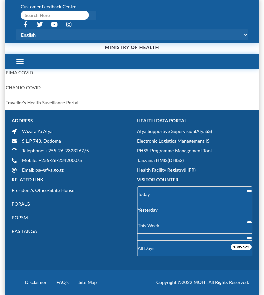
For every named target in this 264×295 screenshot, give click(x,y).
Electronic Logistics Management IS (173, 141)
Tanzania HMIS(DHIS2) (160, 160)
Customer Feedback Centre (48, 6)
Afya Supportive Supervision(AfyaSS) (174, 131)
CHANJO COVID (23, 87)
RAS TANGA (24, 231)
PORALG (21, 204)
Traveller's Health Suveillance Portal (42, 102)
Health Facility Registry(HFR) (166, 170)
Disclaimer (36, 282)
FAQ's (63, 282)
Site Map (88, 282)
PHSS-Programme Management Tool (174, 150)
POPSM (20, 217)
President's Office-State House (43, 190)
